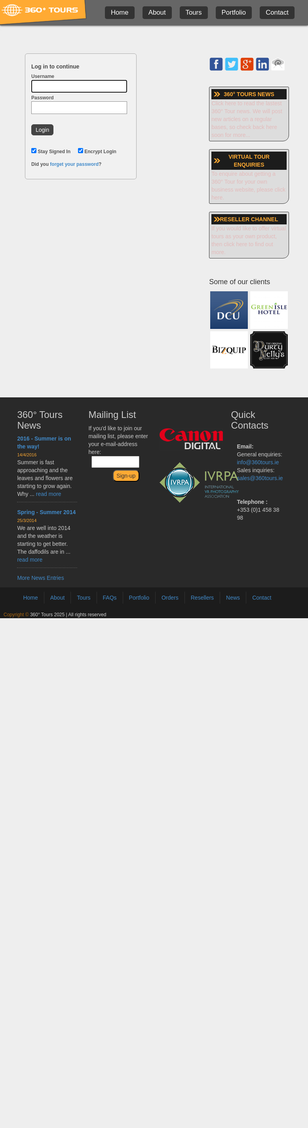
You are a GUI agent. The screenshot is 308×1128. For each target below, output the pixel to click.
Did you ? (66, 164)
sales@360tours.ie (260, 478)
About (157, 12)
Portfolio (234, 12)
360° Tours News (40, 419)
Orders (170, 597)
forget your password (74, 164)
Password (79, 104)
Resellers (202, 597)
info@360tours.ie (258, 462)
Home (120, 12)
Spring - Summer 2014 (46, 512)
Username (79, 83)
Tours (194, 12)
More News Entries (40, 578)
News (233, 597)
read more (48, 494)
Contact (277, 12)
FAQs (110, 597)
